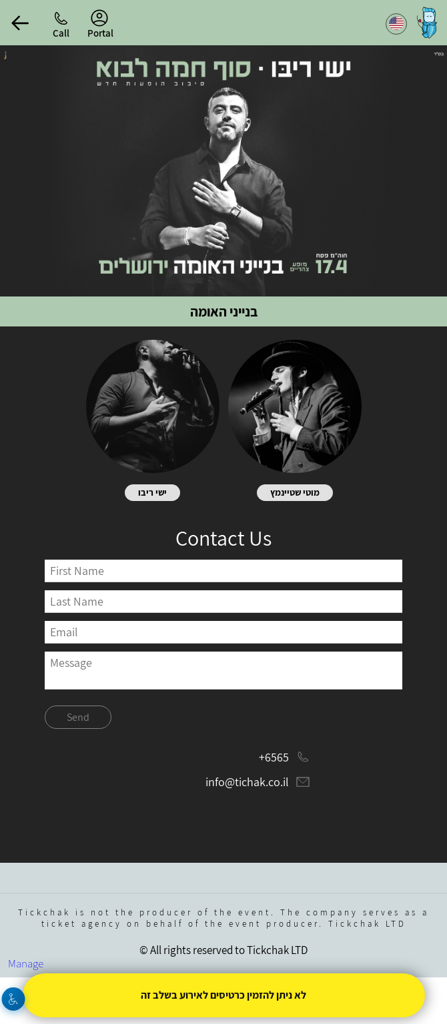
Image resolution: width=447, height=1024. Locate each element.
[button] (20, 22)
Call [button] (61, 33)
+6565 (274, 757)
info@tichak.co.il (247, 781)
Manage (25, 963)
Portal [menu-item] (100, 24)
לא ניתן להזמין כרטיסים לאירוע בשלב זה (223, 995)
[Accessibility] (13, 999)
